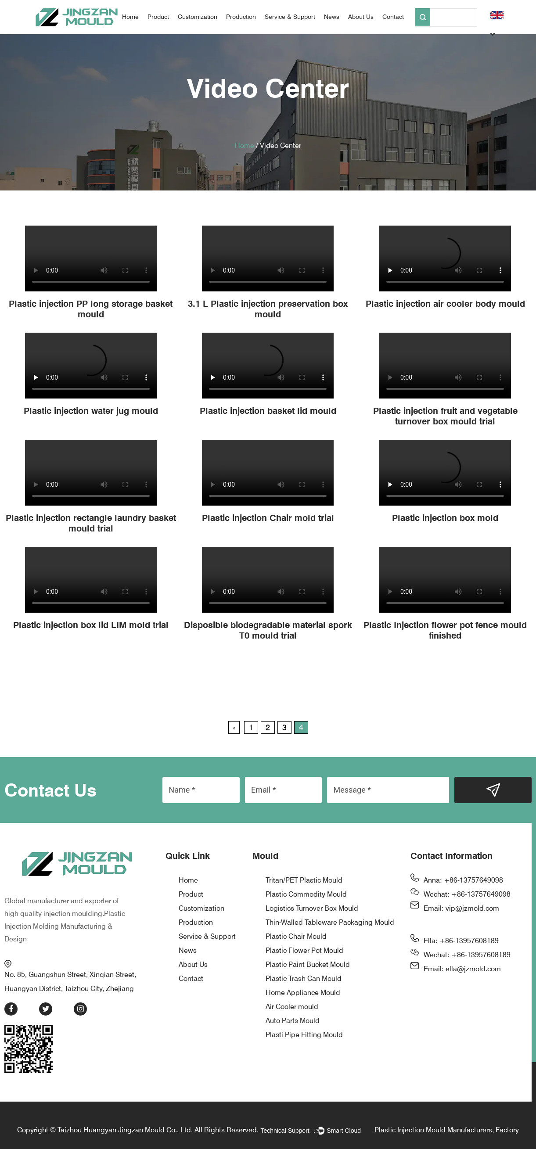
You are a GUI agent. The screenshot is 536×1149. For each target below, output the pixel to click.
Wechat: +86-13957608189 (467, 955)
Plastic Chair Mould (296, 936)
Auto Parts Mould (293, 1020)
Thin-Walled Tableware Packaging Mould (330, 922)
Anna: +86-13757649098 (463, 880)
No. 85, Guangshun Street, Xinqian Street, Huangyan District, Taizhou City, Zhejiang (76, 971)
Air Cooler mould (292, 1006)
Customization (197, 16)
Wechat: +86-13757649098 (467, 894)
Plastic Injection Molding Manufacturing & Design (64, 921)
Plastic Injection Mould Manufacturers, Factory (446, 1124)
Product (158, 16)
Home (130, 16)
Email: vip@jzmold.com (461, 908)
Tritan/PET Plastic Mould (304, 880)
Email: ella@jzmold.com (462, 969)
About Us (361, 16)
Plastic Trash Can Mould (304, 978)
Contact (393, 16)
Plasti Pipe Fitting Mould (304, 1035)
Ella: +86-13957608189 (461, 941)
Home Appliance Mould (303, 992)
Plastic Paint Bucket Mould (308, 964)
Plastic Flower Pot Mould (304, 950)
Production (241, 16)
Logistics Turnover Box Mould (312, 908)
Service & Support (290, 16)
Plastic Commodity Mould (306, 894)
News (331, 16)
